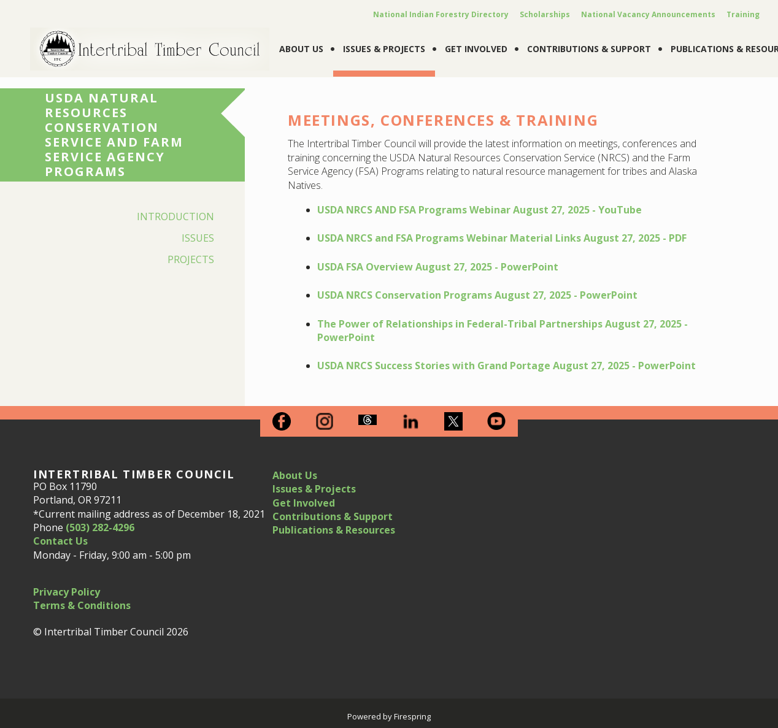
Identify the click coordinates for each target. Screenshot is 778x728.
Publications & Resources (333, 530)
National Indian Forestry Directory (441, 14)
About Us (301, 49)
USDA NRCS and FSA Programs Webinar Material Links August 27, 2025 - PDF (502, 238)
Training (743, 14)
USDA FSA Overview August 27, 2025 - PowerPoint (437, 267)
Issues (198, 238)
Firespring (412, 716)
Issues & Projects (384, 49)
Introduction (175, 216)
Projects (191, 259)
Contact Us (60, 541)
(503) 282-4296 (100, 527)
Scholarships (545, 14)
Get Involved (476, 49)
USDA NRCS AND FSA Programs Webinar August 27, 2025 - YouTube (479, 209)
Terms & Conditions (82, 605)
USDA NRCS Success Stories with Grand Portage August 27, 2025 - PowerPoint (506, 365)
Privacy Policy (66, 592)
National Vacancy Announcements (648, 14)
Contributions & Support (589, 49)
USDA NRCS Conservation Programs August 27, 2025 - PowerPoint (477, 295)
